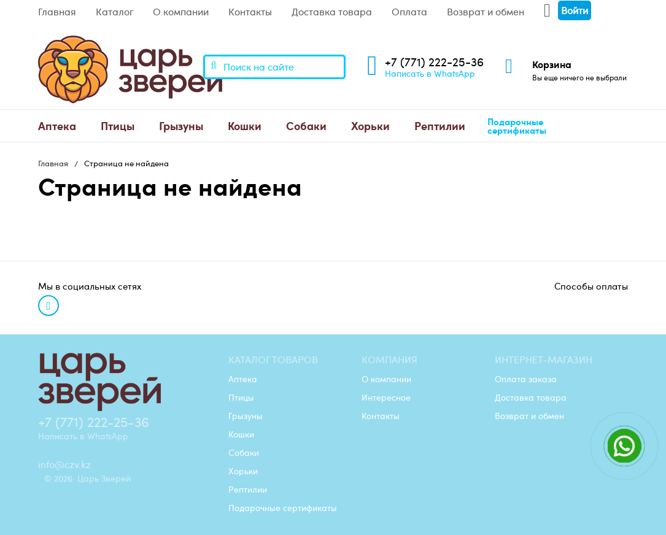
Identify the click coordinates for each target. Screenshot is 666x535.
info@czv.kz (64, 464)
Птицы (117, 125)
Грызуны (181, 125)
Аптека (57, 125)
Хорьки (370, 125)
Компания (389, 359)
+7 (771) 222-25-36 (434, 61)
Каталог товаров (273, 359)
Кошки (244, 125)
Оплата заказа (526, 378)
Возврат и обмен (485, 11)
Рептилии (439, 125)
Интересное (386, 397)
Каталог (114, 11)
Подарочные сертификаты (516, 126)
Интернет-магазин (543, 359)
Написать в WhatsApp (430, 73)
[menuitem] (57, 126)
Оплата (409, 11)
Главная (57, 11)
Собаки (306, 125)
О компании (181, 11)
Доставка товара (332, 11)
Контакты (250, 11)
